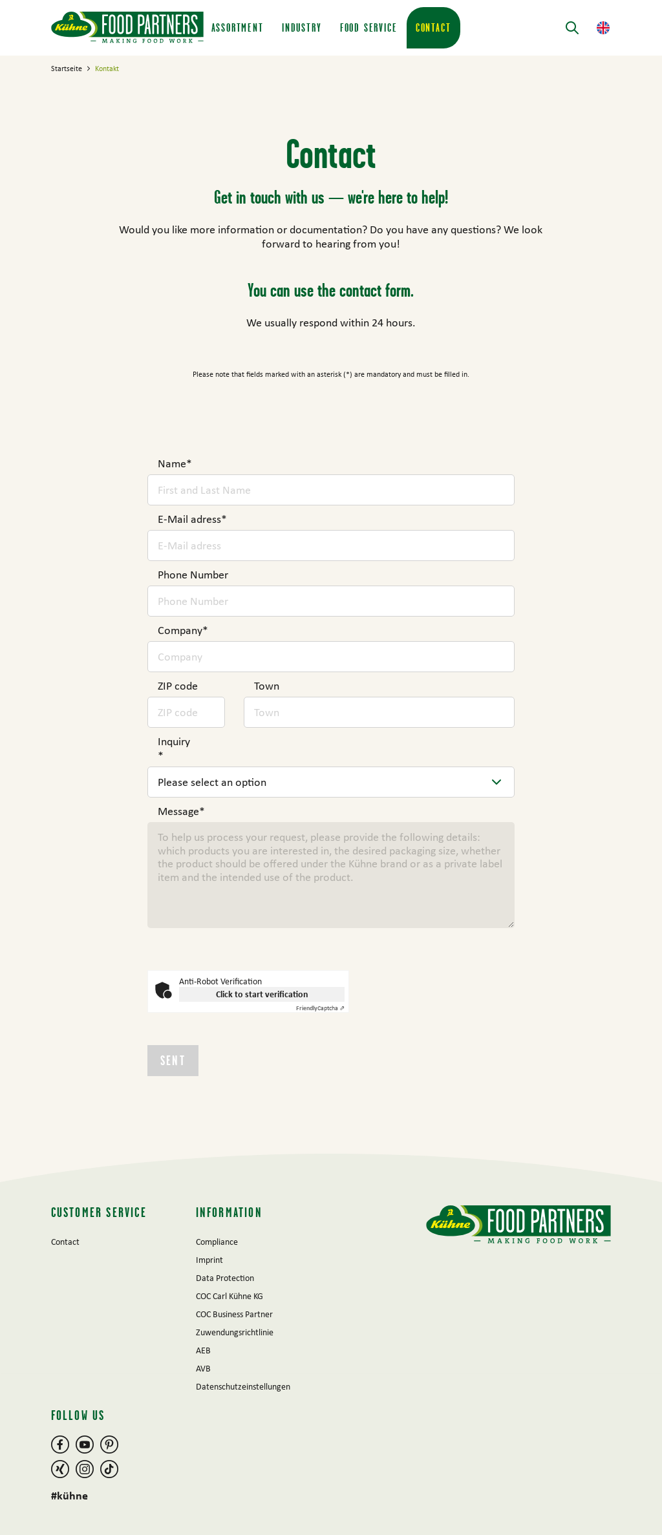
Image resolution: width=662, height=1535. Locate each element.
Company (183, 630)
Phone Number (193, 574)
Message (181, 811)
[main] (331, 605)
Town (266, 686)
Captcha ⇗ (320, 1008)
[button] (603, 28)
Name (175, 463)
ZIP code (178, 686)
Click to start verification (262, 994)
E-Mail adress (192, 519)
